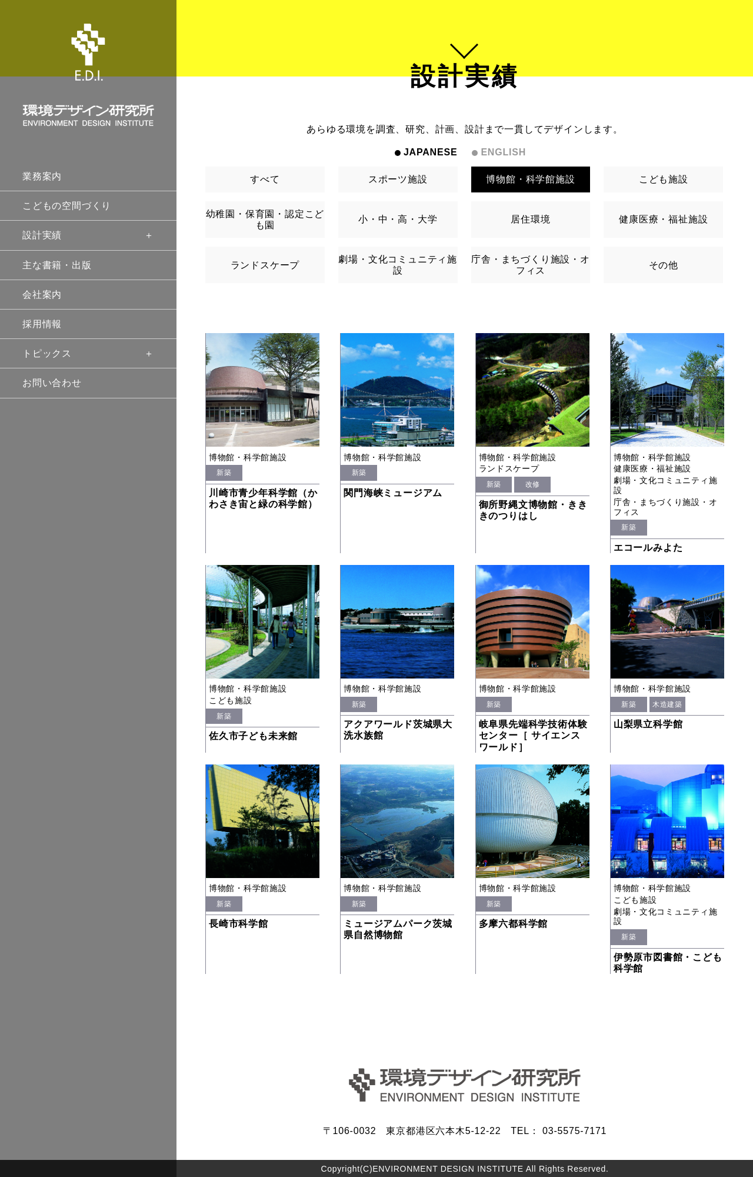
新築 (223, 472)
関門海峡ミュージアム (393, 493)
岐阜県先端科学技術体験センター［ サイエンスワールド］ (533, 735)
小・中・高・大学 (397, 219)
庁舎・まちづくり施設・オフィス (530, 264)
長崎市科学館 (238, 924)
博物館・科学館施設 (530, 179)
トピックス (88, 353)
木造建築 (667, 704)
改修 (532, 484)
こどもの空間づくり (66, 206)
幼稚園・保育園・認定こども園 (265, 219)
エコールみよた (648, 548)
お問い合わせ (52, 383)
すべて (264, 179)
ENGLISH (503, 152)
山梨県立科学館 (648, 724)
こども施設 (663, 179)
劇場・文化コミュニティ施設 (397, 264)
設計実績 (88, 235)
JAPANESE (430, 152)
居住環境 (530, 219)
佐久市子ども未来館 (253, 736)
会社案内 (42, 295)
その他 (663, 265)
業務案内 (42, 176)
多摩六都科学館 (513, 924)
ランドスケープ (265, 265)
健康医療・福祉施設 (663, 219)
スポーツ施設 (398, 179)
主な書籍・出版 (57, 265)
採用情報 (42, 324)
